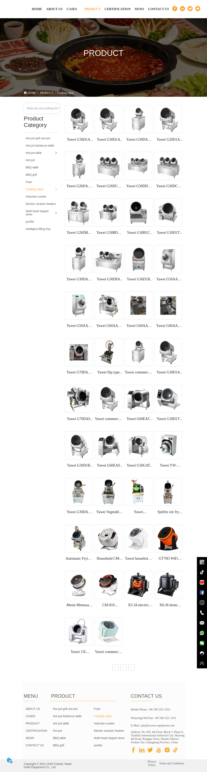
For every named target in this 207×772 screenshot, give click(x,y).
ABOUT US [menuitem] (54, 9)
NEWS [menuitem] (139, 9)
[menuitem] (92, 9)
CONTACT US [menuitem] (158, 9)
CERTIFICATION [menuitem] (118, 9)
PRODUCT (46, 93)
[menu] (98, 9)
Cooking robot (65, 93)
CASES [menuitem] (72, 9)
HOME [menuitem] (37, 9)
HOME (32, 93)
